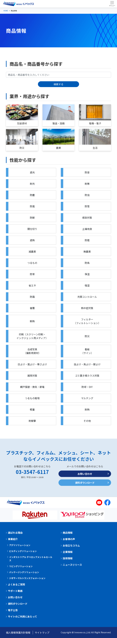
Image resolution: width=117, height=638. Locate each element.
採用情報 (68, 558)
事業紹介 (13, 539)
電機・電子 (95, 123)
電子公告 (13, 610)
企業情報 (68, 552)
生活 (95, 148)
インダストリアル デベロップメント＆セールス (30, 559)
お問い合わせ (85, 474)
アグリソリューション (19, 545)
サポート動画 (15, 591)
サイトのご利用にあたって (22, 616)
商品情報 (68, 532)
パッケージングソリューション (24, 572)
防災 (22, 148)
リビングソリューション (21, 566)
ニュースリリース (72, 564)
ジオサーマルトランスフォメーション (27, 578)
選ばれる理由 (15, 532)
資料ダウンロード (85, 482)
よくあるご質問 (16, 584)
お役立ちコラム (71, 545)
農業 (58, 148)
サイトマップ (42, 632)
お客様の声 (69, 539)
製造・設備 (58, 123)
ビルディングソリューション (23, 551)
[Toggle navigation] (112, 3)
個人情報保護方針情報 (18, 632)
